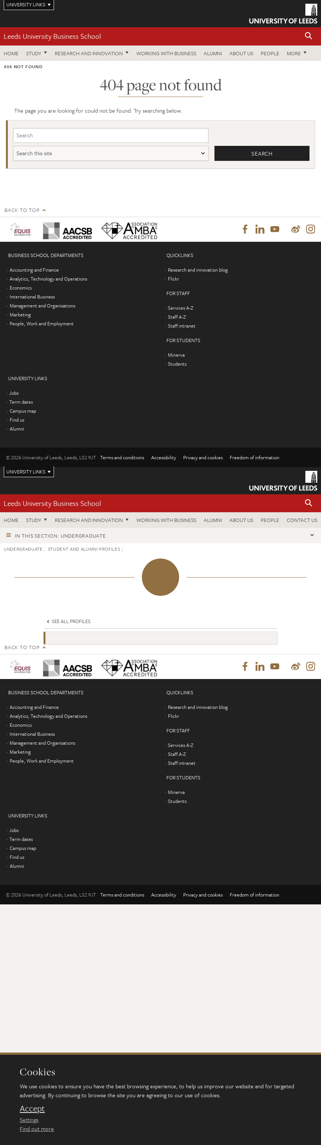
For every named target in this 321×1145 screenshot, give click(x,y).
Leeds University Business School (52, 36)
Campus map (23, 410)
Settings (29, 1120)
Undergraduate (23, 548)
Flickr (173, 278)
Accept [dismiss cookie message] (32, 1108)
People (270, 53)
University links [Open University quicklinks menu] (25, 471)
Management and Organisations (42, 305)
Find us (17, 419)
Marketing (20, 314)
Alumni (213, 53)
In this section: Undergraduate (60, 535)
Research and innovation (89, 53)
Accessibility (163, 457)
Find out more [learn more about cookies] (37, 1128)
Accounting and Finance (34, 269)
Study (33, 53)
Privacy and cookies (203, 457)
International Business (32, 296)
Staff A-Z (177, 316)
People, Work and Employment (42, 323)
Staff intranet (182, 325)
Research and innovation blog (198, 269)
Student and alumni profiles (84, 548)
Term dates (21, 401)
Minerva (176, 354)
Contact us (302, 520)
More (294, 53)
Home (11, 53)
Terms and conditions (122, 457)
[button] (308, 36)
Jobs (14, 392)
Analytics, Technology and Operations (48, 278)
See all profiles (67, 621)
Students (177, 363)
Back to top (21, 210)
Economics (21, 287)
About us (241, 53)
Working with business (166, 53)
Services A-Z (180, 307)
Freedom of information (254, 457)
